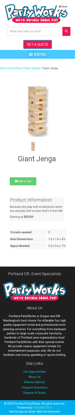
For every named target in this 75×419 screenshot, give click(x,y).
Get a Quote (37, 44)
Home (4, 68)
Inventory (16, 68)
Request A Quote (34, 393)
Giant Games (32, 68)
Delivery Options (34, 382)
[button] (38, 54)
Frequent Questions (34, 387)
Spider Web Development (44, 411)
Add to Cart (23, 181)
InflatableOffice (42, 407)
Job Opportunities (34, 371)
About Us (34, 377)
